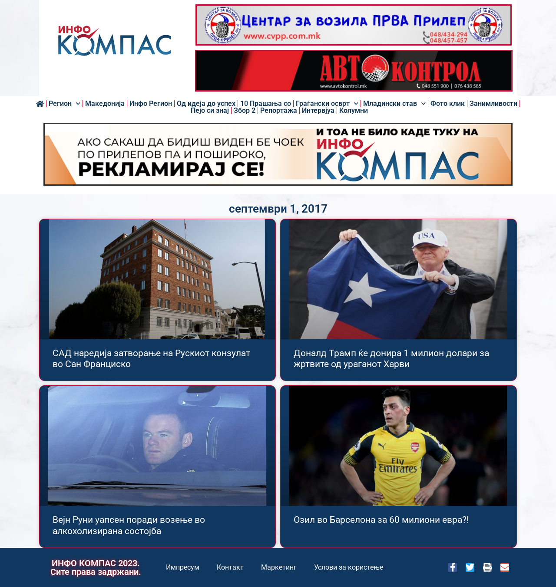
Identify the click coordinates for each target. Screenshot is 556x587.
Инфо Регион (150, 103)
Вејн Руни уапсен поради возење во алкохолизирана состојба (129, 525)
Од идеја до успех (206, 103)
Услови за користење (348, 567)
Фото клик (447, 103)
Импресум (182, 567)
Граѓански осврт (327, 103)
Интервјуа (318, 110)
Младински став (394, 103)
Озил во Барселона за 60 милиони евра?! (381, 520)
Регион (64, 103)
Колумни (353, 110)
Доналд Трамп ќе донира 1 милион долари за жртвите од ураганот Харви (391, 358)
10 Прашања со (265, 103)
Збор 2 (244, 110)
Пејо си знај (210, 110)
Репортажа (278, 110)
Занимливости (493, 103)
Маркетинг (279, 567)
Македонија (105, 103)
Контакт (230, 567)
